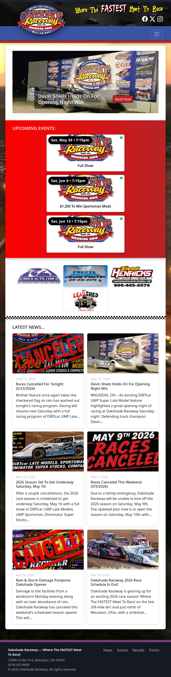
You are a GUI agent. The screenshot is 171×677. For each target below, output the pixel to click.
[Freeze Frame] (85, 276)
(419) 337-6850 (19, 665)
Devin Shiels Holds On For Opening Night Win (68, 99)
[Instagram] (160, 19)
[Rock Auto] (39, 276)
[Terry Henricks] (132, 276)
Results (138, 650)
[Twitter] (152, 19)
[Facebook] (145, 19)
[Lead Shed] (85, 300)
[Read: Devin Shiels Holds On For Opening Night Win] (85, 82)
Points (154, 650)
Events (122, 650)
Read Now (123, 99)
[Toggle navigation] (157, 34)
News (107, 650)
